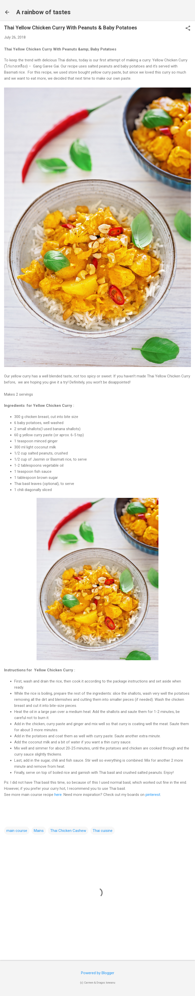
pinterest (152, 794)
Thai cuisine (102, 830)
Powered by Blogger (97, 973)
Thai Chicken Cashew (68, 830)
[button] (188, 28)
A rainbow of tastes (43, 12)
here (58, 794)
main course (16, 830)
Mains (39, 830)
